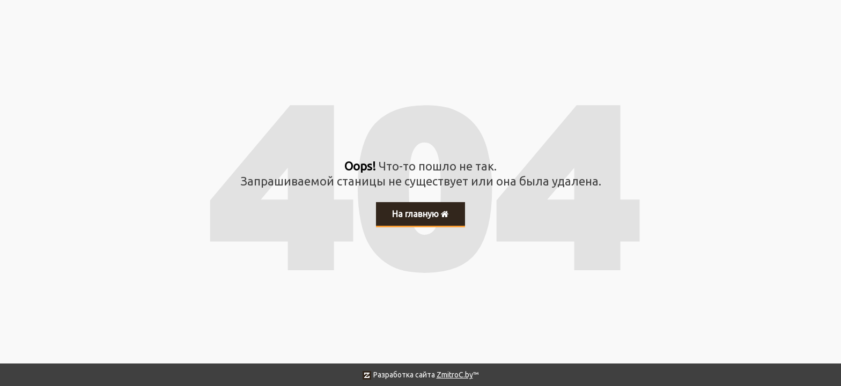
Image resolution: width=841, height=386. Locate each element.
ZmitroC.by (455, 374)
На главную (420, 214)
